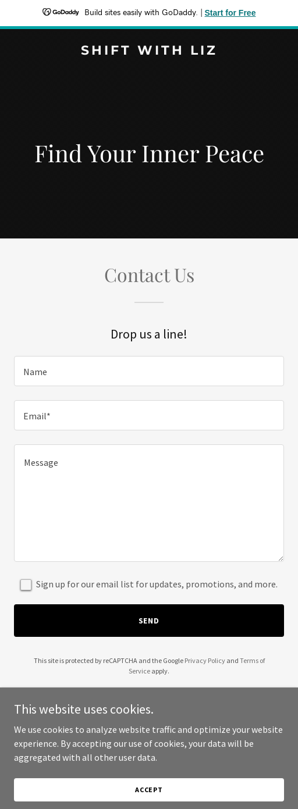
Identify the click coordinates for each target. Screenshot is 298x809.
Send (149, 620)
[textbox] (149, 371)
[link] (149, 51)
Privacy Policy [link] (205, 660)
